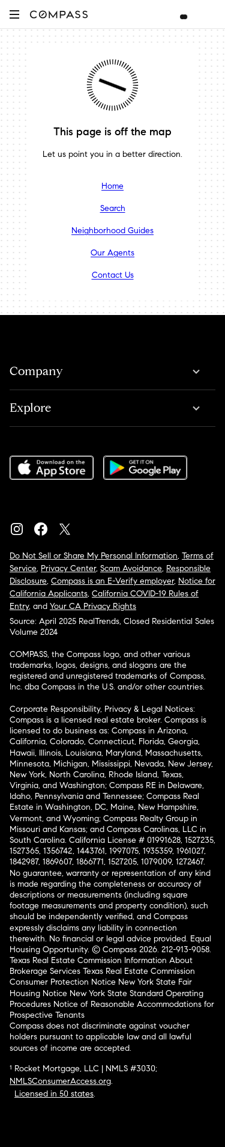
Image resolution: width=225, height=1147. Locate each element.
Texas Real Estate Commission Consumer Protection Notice (102, 976)
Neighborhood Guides (112, 230)
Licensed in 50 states (54, 1094)
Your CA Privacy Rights (93, 606)
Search (112, 208)
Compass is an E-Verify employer (112, 581)
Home (112, 186)
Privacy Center (68, 568)
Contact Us (113, 275)
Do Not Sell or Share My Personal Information (94, 556)
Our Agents (112, 253)
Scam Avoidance (131, 568)
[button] (14, 14)
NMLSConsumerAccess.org (60, 1081)
